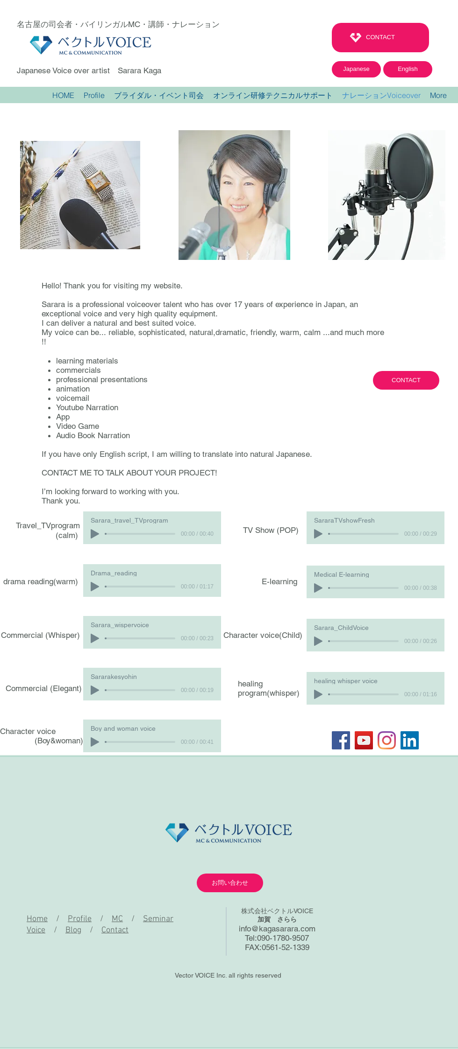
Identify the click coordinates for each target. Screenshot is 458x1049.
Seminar (158, 919)
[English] (407, 69)
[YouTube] (364, 740)
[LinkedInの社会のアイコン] (410, 740)
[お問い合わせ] (230, 883)
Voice (36, 930)
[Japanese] (356, 69)
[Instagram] (387, 740)
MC (117, 919)
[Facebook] (341, 740)
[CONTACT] (380, 37)
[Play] (95, 533)
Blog (73, 930)
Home (37, 919)
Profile (80, 919)
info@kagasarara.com (277, 928)
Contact (115, 930)
